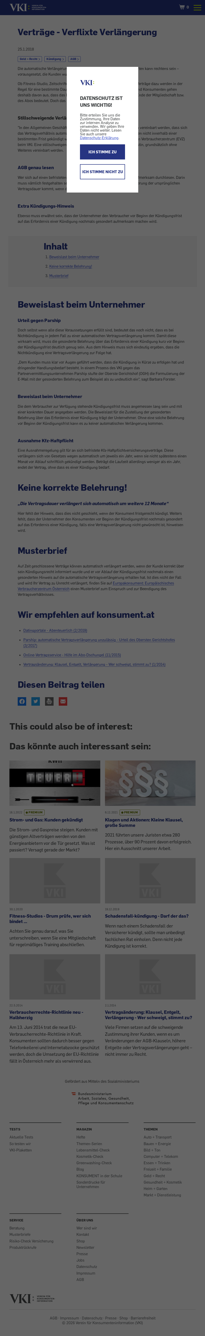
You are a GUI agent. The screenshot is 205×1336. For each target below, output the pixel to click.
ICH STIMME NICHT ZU (102, 171)
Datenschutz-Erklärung (99, 137)
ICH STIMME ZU (102, 152)
